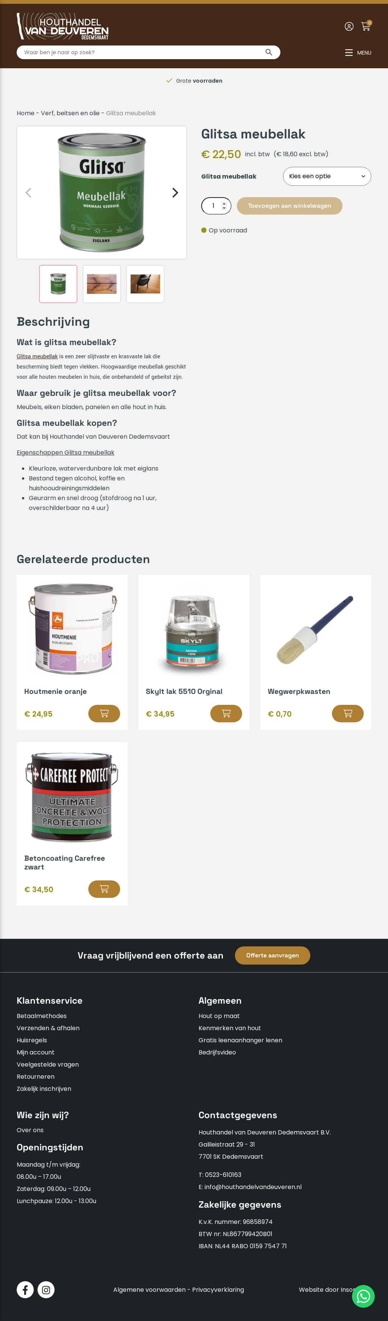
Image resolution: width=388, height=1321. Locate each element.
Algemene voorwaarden (149, 1289)
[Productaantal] (216, 206)
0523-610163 (223, 1174)
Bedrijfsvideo (217, 1052)
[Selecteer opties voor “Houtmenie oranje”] (104, 713)
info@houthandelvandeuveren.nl (253, 1187)
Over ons (30, 1130)
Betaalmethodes (42, 1016)
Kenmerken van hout (230, 1028)
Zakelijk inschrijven (44, 1088)
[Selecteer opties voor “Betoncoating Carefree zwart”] (104, 889)
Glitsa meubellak (37, 357)
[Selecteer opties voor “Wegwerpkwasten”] (348, 713)
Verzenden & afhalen (48, 1028)
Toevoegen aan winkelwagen (289, 206)
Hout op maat (219, 1016)
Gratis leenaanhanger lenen (240, 1040)
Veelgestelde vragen (48, 1064)
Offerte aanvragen (272, 955)
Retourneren (36, 1076)
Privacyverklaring (218, 1289)
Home (25, 113)
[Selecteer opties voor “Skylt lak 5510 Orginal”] (226, 713)
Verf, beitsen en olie (70, 113)
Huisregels (32, 1040)
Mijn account (36, 1052)
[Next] (174, 192)
